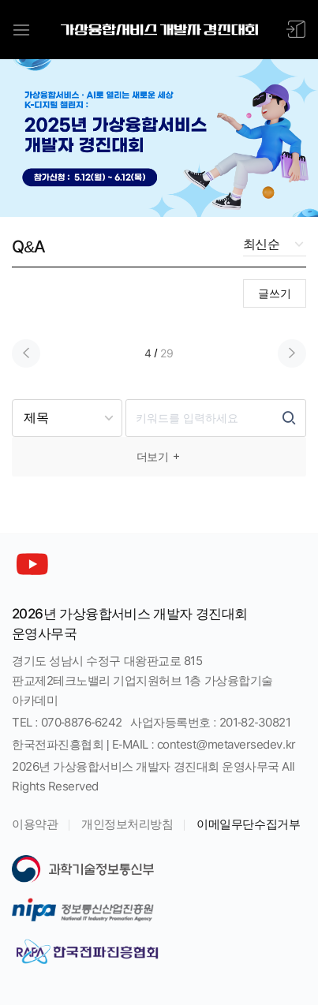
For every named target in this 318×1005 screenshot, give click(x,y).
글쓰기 (274, 293)
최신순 (261, 244)
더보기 (159, 456)
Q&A (29, 246)
